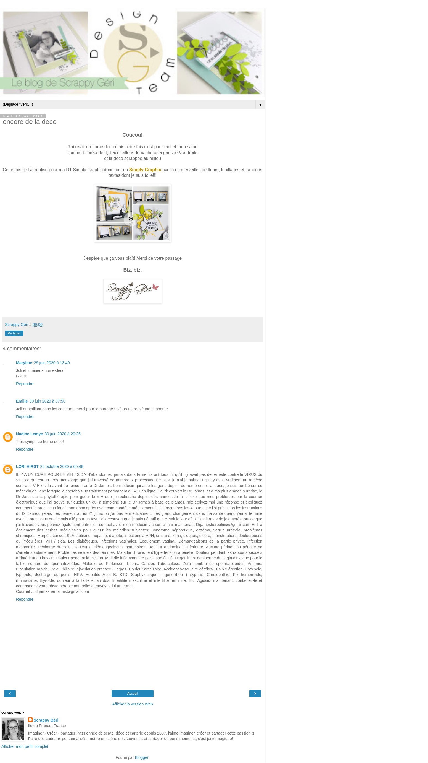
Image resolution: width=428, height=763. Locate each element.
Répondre (24, 384)
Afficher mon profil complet (24, 746)
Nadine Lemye (29, 434)
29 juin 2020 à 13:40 (52, 362)
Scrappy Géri (46, 720)
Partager (14, 333)
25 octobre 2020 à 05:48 (61, 466)
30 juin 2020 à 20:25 (63, 434)
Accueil (132, 693)
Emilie (22, 401)
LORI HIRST (27, 466)
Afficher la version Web (132, 704)
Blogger (141, 757)
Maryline (24, 362)
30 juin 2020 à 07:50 (47, 401)
